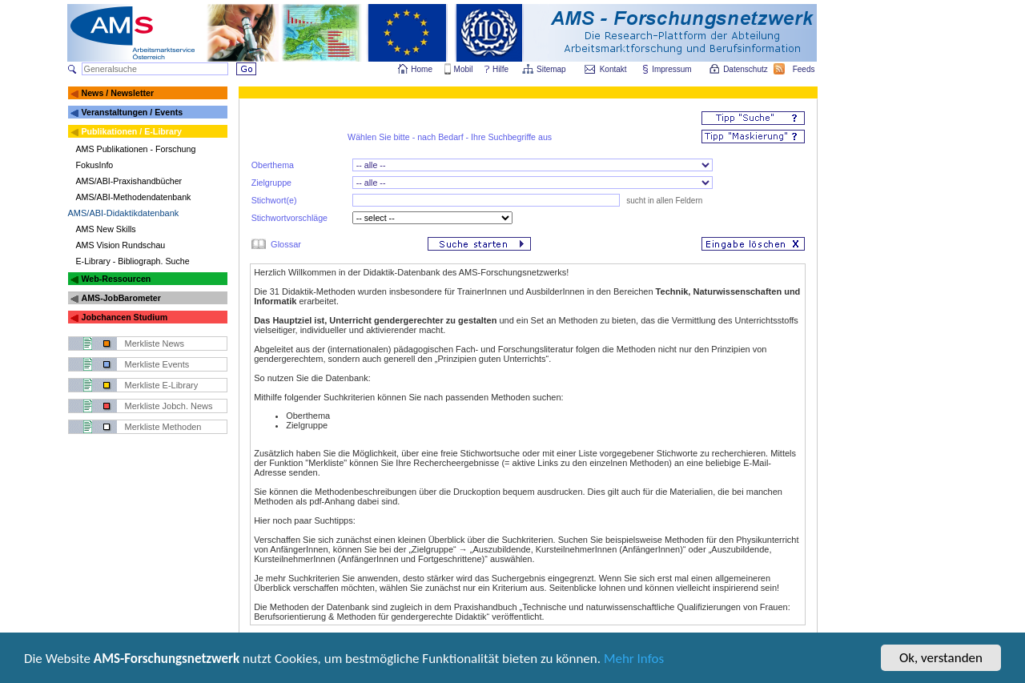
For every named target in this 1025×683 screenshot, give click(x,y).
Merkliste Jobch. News (169, 406)
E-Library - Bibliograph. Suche (133, 261)
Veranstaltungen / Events (132, 112)
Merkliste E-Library (162, 385)
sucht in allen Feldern (662, 200)
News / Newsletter (117, 93)
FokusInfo (95, 165)
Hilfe (500, 69)
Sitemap (552, 69)
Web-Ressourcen (116, 278)
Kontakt (613, 69)
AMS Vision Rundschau (121, 245)
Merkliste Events (157, 364)
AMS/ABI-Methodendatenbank (133, 197)
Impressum (672, 69)
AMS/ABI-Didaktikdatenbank (123, 213)
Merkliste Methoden (163, 427)
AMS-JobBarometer (120, 298)
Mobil (463, 69)
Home (421, 69)
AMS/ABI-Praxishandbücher (129, 181)
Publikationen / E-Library (131, 131)
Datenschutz (746, 69)
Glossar (286, 244)
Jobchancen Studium (124, 317)
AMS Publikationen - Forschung (136, 149)
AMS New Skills (106, 229)
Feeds (805, 69)
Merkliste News (155, 343)
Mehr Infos (634, 660)
